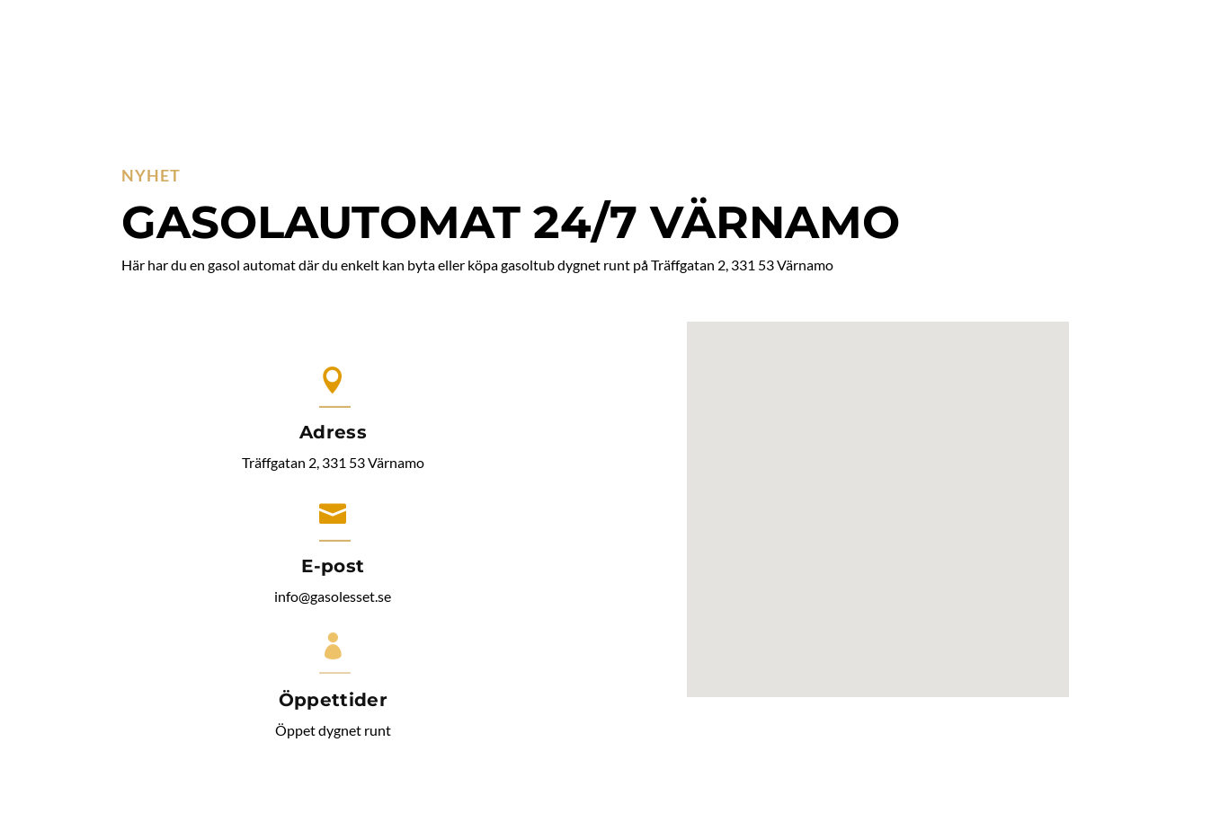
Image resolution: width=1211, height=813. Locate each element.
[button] (884, 490)
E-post (332, 566)
